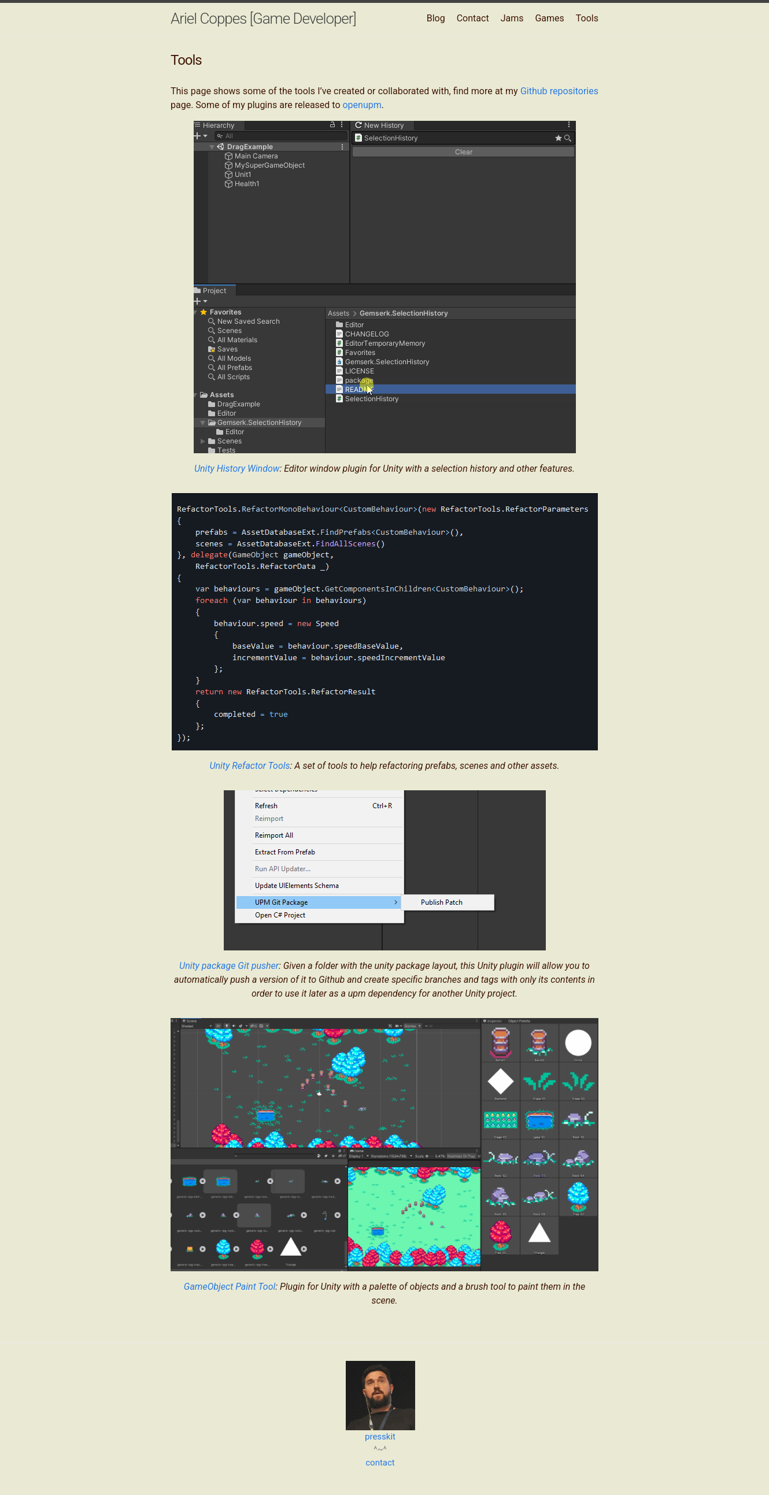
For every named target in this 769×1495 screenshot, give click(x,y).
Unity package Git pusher (229, 965)
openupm (361, 104)
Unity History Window (236, 468)
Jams (512, 18)
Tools (587, 18)
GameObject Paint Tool (229, 1286)
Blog (436, 18)
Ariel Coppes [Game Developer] (263, 18)
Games (549, 18)
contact (380, 1462)
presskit (380, 1436)
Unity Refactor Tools (249, 765)
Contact (473, 18)
